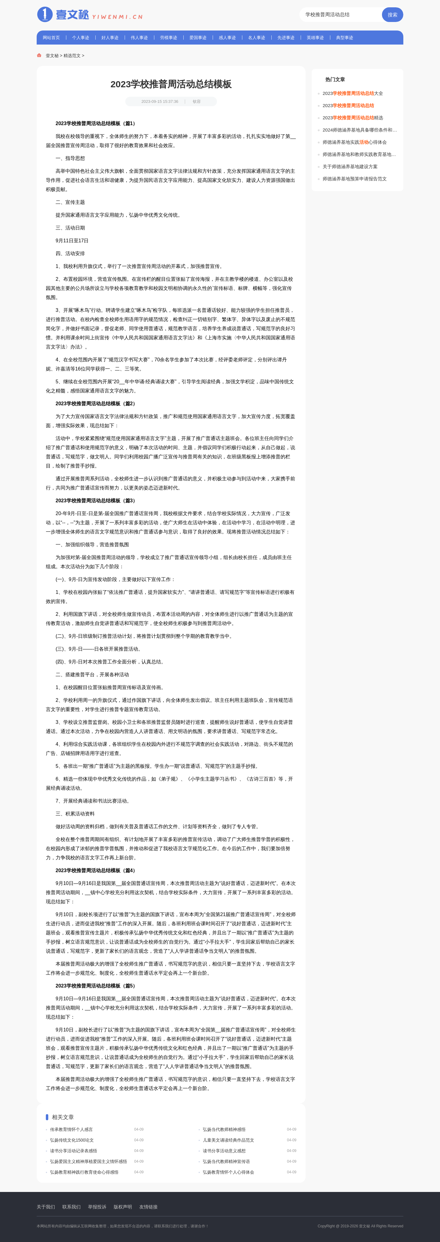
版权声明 (123, 1206)
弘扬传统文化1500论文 (97, 1140)
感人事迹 (227, 37)
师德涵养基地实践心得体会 (355, 142)
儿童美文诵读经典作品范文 (249, 1140)
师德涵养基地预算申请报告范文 (355, 178)
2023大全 (353, 93)
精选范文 (72, 55)
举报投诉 (97, 1206)
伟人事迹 (139, 37)
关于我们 (46, 1206)
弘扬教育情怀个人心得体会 (249, 1172)
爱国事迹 (198, 37)
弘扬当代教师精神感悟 (249, 1129)
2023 (348, 105)
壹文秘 (52, 55)
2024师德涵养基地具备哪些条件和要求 (360, 129)
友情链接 (148, 1206)
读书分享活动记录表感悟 (97, 1150)
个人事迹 (80, 37)
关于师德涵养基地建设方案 (350, 166)
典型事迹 (344, 37)
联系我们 (71, 1206)
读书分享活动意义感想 (249, 1150)
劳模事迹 (168, 37)
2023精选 (353, 117)
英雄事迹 (315, 37)
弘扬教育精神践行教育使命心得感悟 (97, 1172)
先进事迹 (286, 37)
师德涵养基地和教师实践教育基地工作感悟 (360, 154)
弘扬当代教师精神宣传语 (249, 1161)
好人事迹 (110, 37)
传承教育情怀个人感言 (97, 1129)
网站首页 (51, 37)
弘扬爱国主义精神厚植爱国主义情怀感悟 (97, 1161)
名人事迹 (256, 37)
